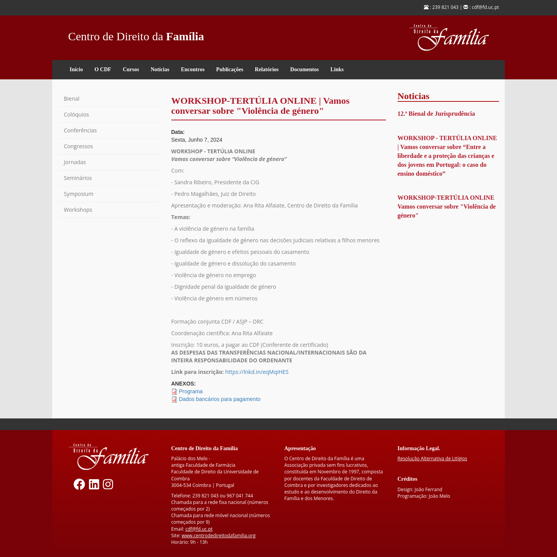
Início (76, 69)
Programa (190, 391)
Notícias (159, 69)
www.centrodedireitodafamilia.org (218, 535)
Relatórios (266, 69)
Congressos (78, 146)
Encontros (193, 69)
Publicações (229, 69)
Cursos (131, 69)
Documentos (304, 69)
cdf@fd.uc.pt (198, 529)
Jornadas (75, 162)
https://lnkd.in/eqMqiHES (257, 371)
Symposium (78, 193)
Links (336, 69)
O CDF (102, 69)
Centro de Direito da (136, 34)
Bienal (71, 98)
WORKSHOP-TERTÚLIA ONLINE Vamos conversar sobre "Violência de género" (447, 206)
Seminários (78, 178)
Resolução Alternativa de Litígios (432, 458)
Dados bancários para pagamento (219, 399)
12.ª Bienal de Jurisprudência (436, 113)
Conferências (80, 130)
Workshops (78, 209)
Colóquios (76, 114)
